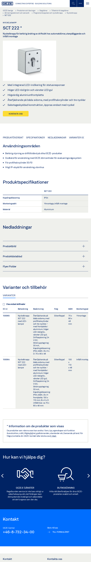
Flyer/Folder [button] (44, 266)
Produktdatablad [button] (44, 256)
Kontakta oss (16, 114)
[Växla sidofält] (80, 3)
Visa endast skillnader (14, 304)
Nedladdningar (57, 137)
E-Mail (53, 436)
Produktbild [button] (44, 246)
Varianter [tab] (9, 295)
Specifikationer (35, 137)
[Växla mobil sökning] (73, 3)
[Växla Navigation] (87, 3)
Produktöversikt (13, 137)
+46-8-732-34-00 (18, 532)
